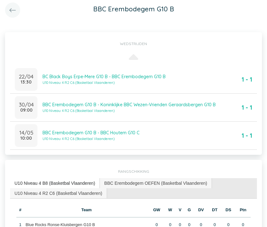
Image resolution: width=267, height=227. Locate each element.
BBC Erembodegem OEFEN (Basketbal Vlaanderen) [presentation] (155, 183)
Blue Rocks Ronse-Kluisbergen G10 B (60, 224)
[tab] (55, 183)
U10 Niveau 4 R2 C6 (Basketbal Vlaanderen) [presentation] (58, 193)
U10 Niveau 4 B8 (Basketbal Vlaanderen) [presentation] (54, 183)
